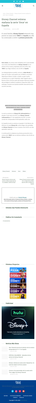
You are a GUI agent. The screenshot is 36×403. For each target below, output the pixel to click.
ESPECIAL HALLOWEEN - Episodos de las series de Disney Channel (20, 356)
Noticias (6, 395)
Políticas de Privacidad (15, 395)
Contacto (15, 397)
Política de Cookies (27, 395)
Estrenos (14, 171)
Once (19, 171)
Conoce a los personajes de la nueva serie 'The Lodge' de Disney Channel (20, 371)
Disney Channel (9, 13)
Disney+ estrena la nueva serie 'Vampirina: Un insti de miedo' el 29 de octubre (21, 364)
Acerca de (21, 397)
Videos (24, 171)
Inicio (4, 13)
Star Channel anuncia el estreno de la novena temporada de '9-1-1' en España (21, 348)
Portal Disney (7, 29)
